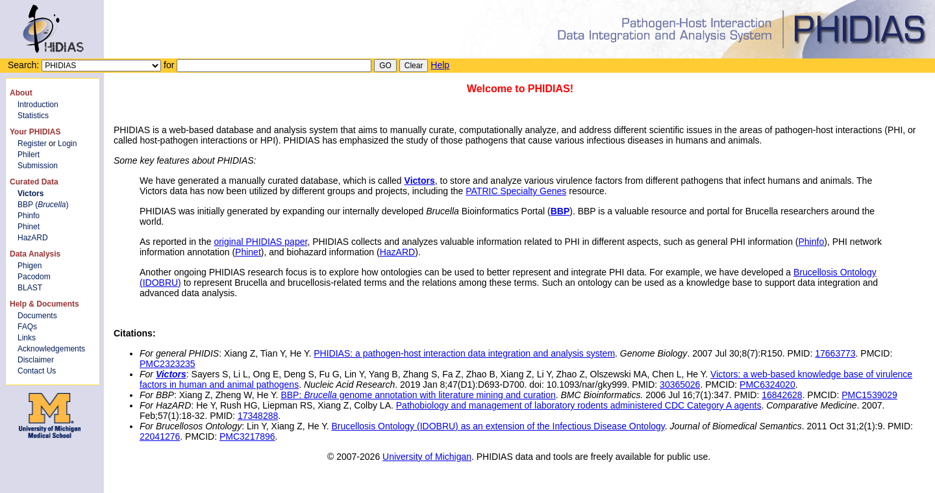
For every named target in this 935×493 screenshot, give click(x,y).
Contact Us (37, 370)
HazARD (33, 237)
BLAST (30, 287)
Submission (38, 165)
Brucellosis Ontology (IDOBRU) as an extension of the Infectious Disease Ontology (497, 426)
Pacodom (34, 276)
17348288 (258, 416)
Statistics (33, 115)
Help (439, 65)
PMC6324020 (767, 384)
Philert (29, 154)
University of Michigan (426, 456)
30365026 (680, 384)
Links (27, 337)
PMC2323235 (167, 364)
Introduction (38, 104)
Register (32, 143)
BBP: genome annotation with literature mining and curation (417, 395)
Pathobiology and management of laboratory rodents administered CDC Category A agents (579, 405)
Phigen (30, 265)
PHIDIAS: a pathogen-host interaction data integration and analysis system (464, 353)
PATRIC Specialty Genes (516, 191)
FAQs (27, 326)
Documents (37, 315)
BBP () (43, 204)
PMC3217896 (247, 436)
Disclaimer (36, 359)
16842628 (782, 395)
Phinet (29, 226)
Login (67, 143)
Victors (420, 180)
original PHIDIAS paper (260, 241)
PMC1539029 (869, 395)
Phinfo (29, 215)
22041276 (160, 436)
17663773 (835, 353)
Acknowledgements (51, 348)
